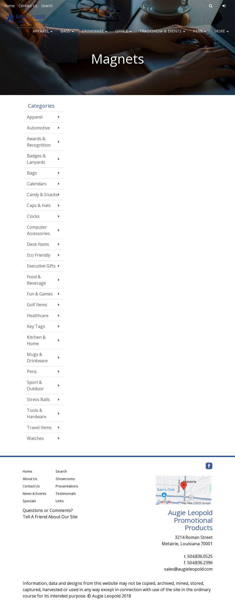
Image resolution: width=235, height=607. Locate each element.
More (221, 34)
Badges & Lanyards (36, 159)
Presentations (67, 486)
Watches (35, 438)
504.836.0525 (200, 556)
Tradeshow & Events (162, 34)
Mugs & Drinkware (37, 357)
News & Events (34, 493)
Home (9, 5)
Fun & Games (40, 294)
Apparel (42, 34)
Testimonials (66, 493)
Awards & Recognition (39, 142)
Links (60, 500)
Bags (67, 34)
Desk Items (38, 244)
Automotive (38, 128)
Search (47, 5)
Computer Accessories (38, 230)
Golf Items (37, 305)
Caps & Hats (39, 205)
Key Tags (36, 326)
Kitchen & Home (36, 340)
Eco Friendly (38, 255)
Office (123, 34)
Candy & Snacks (42, 194)
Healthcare (38, 315)
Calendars (37, 184)
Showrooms (65, 478)
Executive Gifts (41, 266)
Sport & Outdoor (35, 385)
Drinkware (94, 34)
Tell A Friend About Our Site (50, 517)
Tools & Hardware (36, 413)
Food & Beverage (36, 280)
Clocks (33, 216)
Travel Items (39, 427)
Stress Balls (38, 399)
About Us (30, 478)
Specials (29, 500)
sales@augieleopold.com (188, 569)
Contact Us (27, 5)
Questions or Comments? (48, 510)
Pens (199, 34)
